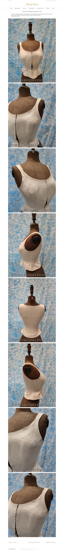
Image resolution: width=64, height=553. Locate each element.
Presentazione (17, 8)
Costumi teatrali (40, 8)
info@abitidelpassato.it (11, 549)
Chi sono (24, 8)
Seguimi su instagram (49, 0)
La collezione (31, 8)
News (53, 8)
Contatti (47, 8)
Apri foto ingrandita (10, 212)
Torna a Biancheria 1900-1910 (34, 542)
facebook (54, 0)
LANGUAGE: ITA (10, 0)
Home (11, 8)
